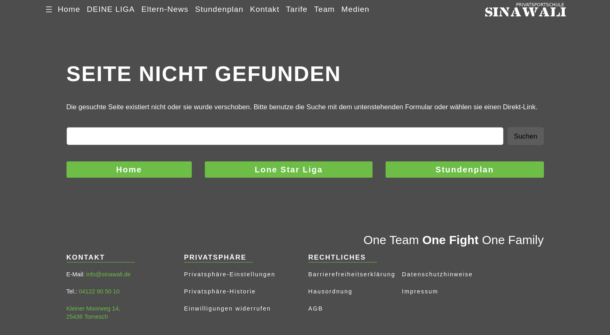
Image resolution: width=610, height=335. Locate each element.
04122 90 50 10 (99, 291)
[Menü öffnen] (49, 9)
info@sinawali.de (108, 274)
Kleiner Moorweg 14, (93, 308)
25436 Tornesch (87, 316)
